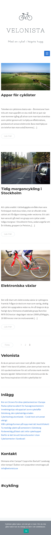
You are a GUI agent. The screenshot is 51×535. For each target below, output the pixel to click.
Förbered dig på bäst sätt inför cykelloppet (21, 431)
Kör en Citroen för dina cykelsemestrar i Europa (23, 402)
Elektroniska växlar (18, 285)
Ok (26, 531)
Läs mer (8, 136)
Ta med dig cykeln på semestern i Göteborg (21, 427)
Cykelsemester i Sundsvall (13, 438)
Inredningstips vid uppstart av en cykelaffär (21, 409)
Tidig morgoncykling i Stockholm (21, 191)
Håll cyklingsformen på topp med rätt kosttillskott (25, 424)
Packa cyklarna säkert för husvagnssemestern (22, 405)
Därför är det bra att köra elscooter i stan (20, 435)
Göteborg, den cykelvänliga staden (17, 413)
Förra (7, 345)
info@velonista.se (9, 468)
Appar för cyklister (18, 95)
